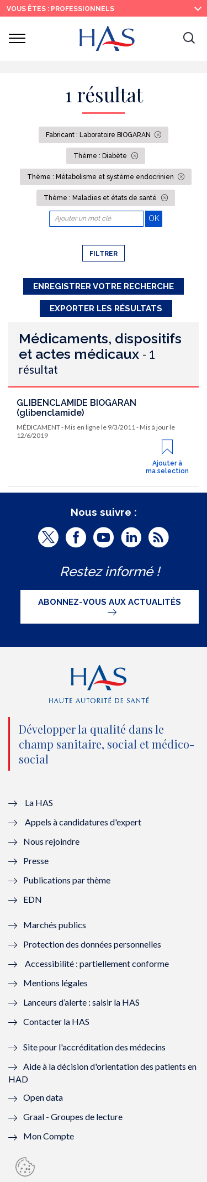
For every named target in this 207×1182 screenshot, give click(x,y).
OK (155, 218)
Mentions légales (55, 982)
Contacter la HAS (56, 1021)
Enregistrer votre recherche (103, 286)
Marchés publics (55, 924)
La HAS (39, 802)
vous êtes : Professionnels (60, 9)
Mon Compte (48, 1136)
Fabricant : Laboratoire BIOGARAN (99, 135)
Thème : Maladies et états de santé (101, 198)
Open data (43, 1097)
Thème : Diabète (101, 156)
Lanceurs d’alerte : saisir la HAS (81, 1002)
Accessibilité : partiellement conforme (97, 963)
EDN (32, 899)
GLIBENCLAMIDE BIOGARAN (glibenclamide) (76, 408)
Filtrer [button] (103, 254)
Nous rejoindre (51, 841)
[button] (188, 38)
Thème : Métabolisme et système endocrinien (101, 177)
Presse (36, 860)
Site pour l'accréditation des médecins (94, 1047)
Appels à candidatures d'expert (83, 822)
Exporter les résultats (106, 308)
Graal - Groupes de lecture (73, 1116)
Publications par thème (66, 880)
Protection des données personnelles (92, 944)
